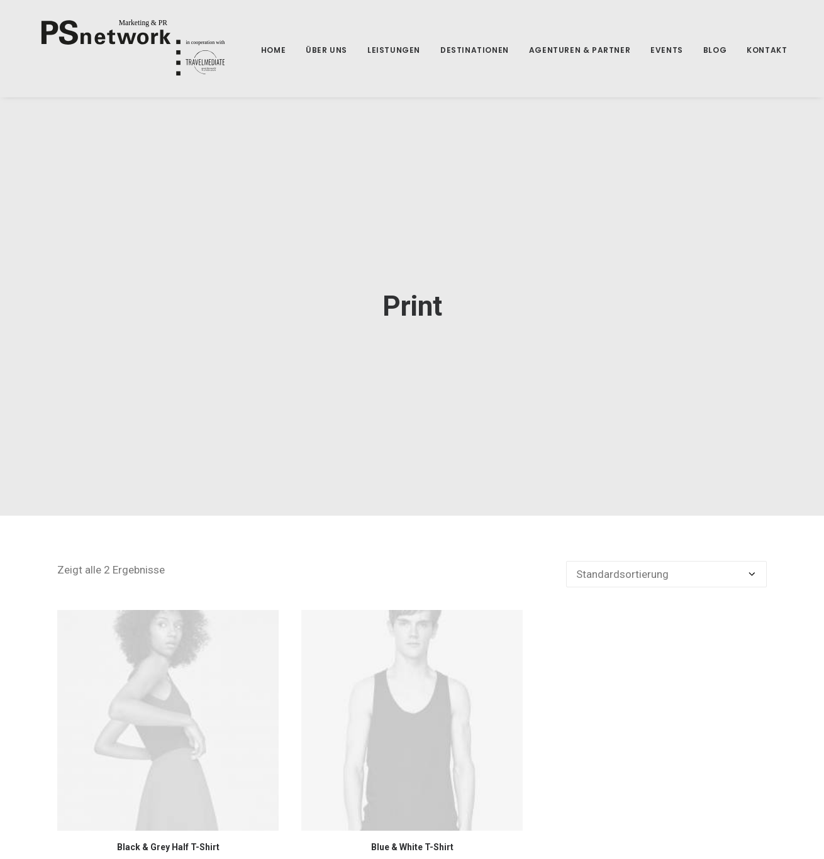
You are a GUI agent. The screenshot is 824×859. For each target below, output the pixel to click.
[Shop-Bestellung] (666, 567)
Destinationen (457, 50)
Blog (697, 50)
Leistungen (376, 50)
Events (649, 50)
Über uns (309, 50)
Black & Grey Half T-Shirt (168, 840)
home (255, 50)
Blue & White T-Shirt (412, 840)
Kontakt (749, 50)
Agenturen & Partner (562, 50)
